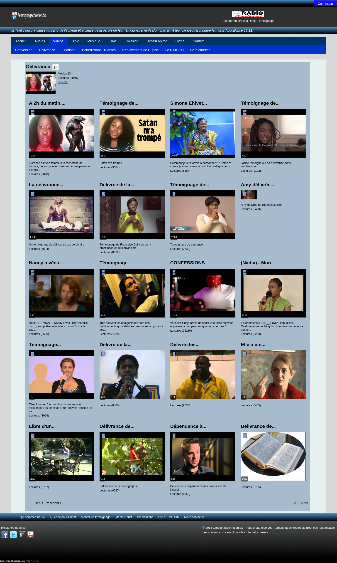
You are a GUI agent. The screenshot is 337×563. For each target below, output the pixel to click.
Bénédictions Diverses (99, 50)
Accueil (20, 41)
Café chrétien (200, 50)
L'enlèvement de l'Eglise (140, 50)
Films (112, 41)
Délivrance (47, 50)
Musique (93, 41)
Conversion (23, 50)
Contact (198, 41)
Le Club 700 (174, 50)
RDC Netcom (32, 561)
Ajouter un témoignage (95, 517)
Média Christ (123, 517)
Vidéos (58, 41)
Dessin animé (157, 41)
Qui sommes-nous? (32, 517)
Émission (132, 41)
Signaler (63, 82)
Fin (294, 503)
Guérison (69, 50)
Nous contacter (194, 517)
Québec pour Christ (63, 517)
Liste (55, 67)
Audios (39, 41)
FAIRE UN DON (168, 517)
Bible (75, 41)
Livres (179, 41)
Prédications (145, 517)
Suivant (302, 503)
